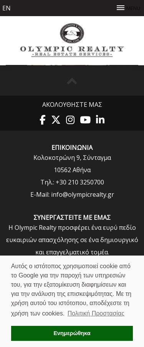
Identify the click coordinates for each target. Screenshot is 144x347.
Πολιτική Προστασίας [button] (96, 313)
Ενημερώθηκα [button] (71, 333)
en (6, 8)
